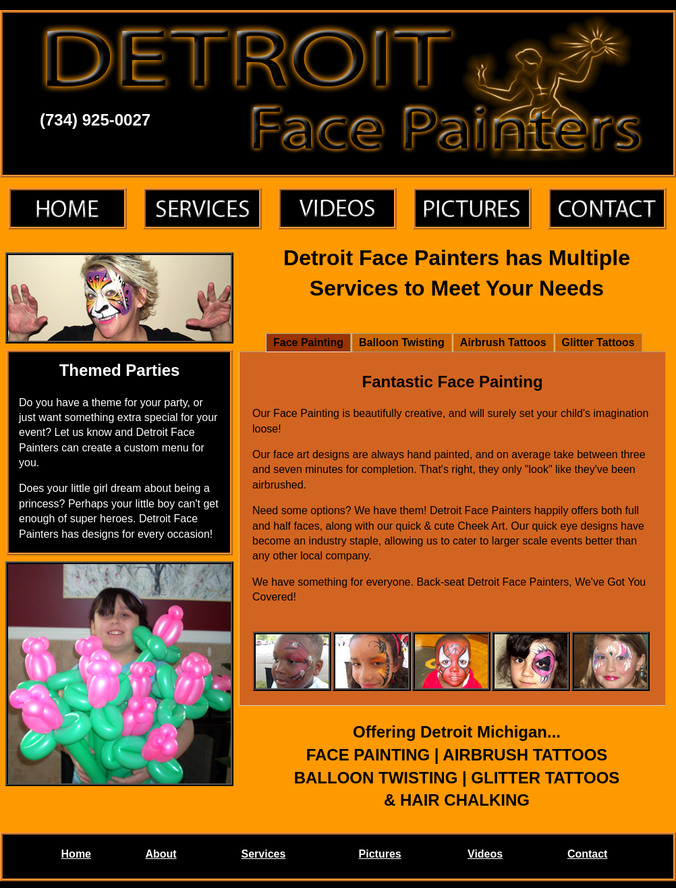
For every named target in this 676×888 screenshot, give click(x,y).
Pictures (380, 854)
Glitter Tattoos (598, 342)
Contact (587, 854)
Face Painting (308, 342)
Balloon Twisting (402, 342)
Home (76, 854)
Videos (485, 854)
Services (264, 854)
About (160, 854)
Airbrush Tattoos (503, 342)
